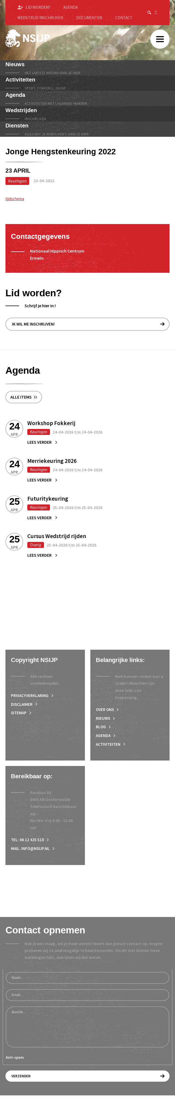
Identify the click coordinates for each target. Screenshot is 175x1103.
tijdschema (15, 198)
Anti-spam (15, 1065)
